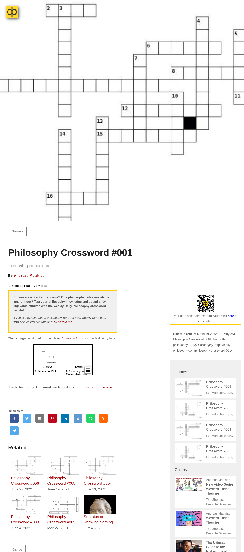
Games (17, 231)
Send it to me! (63, 322)
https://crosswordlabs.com (96, 387)
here (231, 315)
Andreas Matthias (29, 275)
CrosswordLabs (72, 338)
